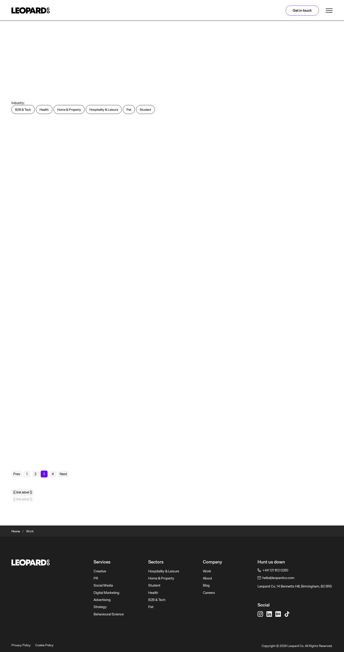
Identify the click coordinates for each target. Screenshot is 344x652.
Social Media (103, 585)
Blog (206, 585)
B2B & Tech (156, 600)
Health (153, 593)
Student (154, 585)
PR (96, 578)
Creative (100, 571)
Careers (209, 593)
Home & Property (161, 578)
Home (15, 531)
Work (207, 571)
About (207, 578)
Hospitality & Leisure (163, 571)
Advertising (102, 600)
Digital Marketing (106, 593)
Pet (150, 607)
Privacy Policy (21, 645)
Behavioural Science (109, 614)
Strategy (100, 607)
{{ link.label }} (22, 492)
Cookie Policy (44, 645)
